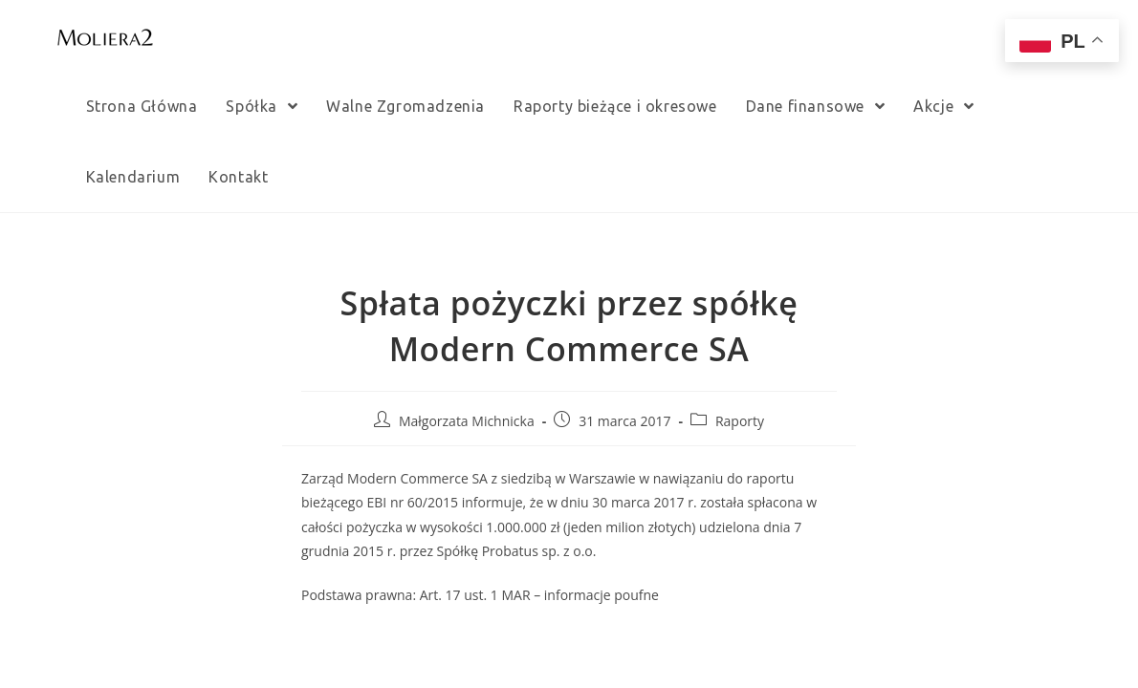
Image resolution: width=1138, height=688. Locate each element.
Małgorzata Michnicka (467, 421)
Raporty (739, 421)
